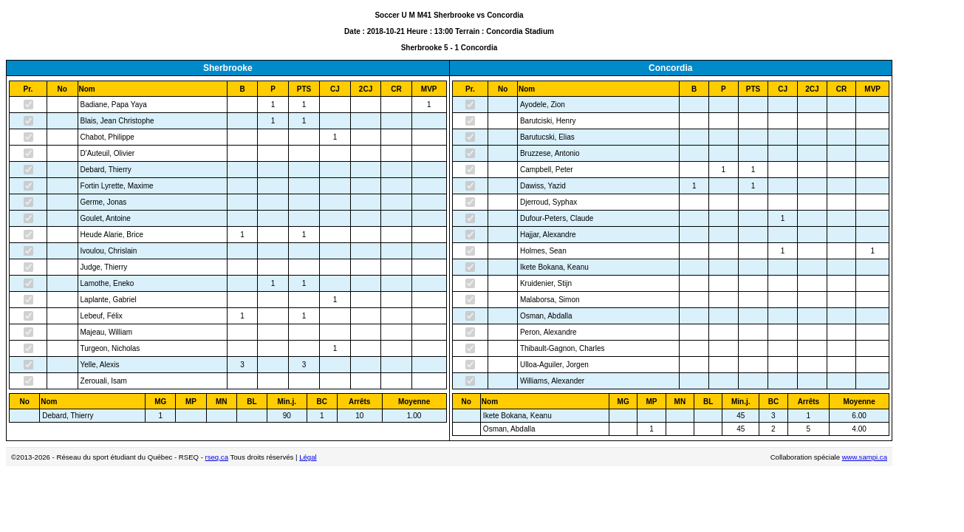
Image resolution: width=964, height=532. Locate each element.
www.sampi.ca (864, 457)
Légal (307, 457)
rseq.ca (216, 457)
